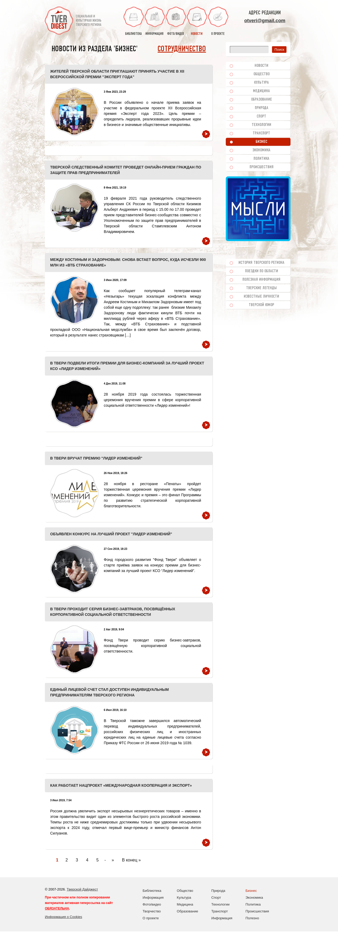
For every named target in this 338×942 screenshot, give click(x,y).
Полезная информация (261, 280)
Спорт (261, 116)
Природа (261, 108)
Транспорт (261, 133)
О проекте (151, 918)
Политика (261, 159)
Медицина (261, 91)
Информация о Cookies (63, 917)
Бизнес (261, 142)
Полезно (252, 918)
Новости (261, 66)
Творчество (152, 911)
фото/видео (175, 21)
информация (154, 21)
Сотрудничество (182, 49)
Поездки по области (261, 271)
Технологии (261, 125)
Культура (261, 83)
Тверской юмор (261, 305)
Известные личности (261, 296)
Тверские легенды (261, 288)
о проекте (218, 21)
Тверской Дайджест (82, 889)
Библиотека (152, 891)
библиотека (133, 21)
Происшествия (262, 167)
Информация (153, 897)
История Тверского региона (261, 263)
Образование (261, 99)
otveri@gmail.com (264, 20)
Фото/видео (152, 904)
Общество (261, 74)
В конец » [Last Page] (131, 860)
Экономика (261, 150)
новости (196, 21)
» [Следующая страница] (113, 860)
